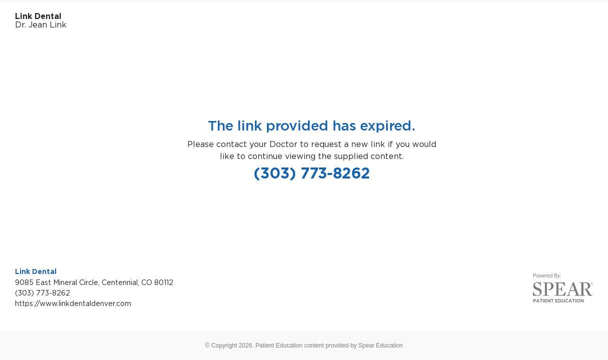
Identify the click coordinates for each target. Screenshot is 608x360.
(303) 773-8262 (311, 173)
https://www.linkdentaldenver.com (73, 303)
